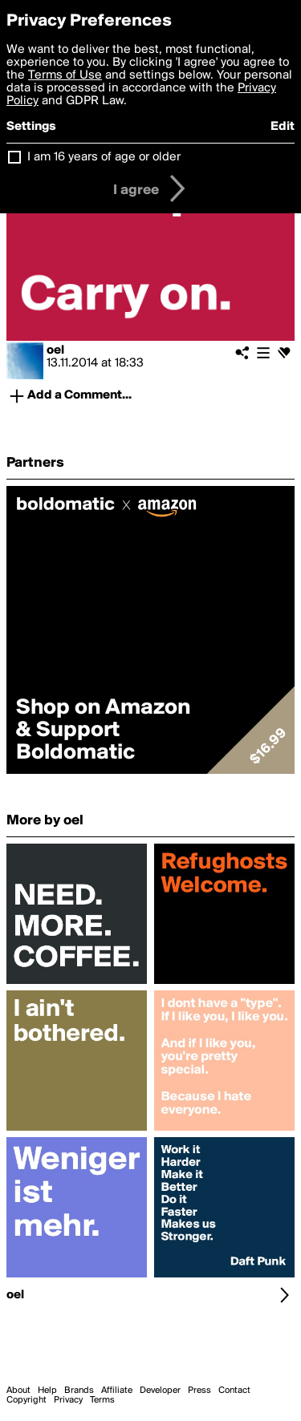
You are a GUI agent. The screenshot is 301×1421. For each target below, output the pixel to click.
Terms (102, 1400)
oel (55, 350)
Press (199, 1390)
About (18, 1390)
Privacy (68, 1400)
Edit (282, 126)
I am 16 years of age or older (104, 157)
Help (47, 1390)
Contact (234, 1390)
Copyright (26, 1400)
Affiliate (116, 1390)
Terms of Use (65, 75)
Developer (160, 1390)
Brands (79, 1390)
